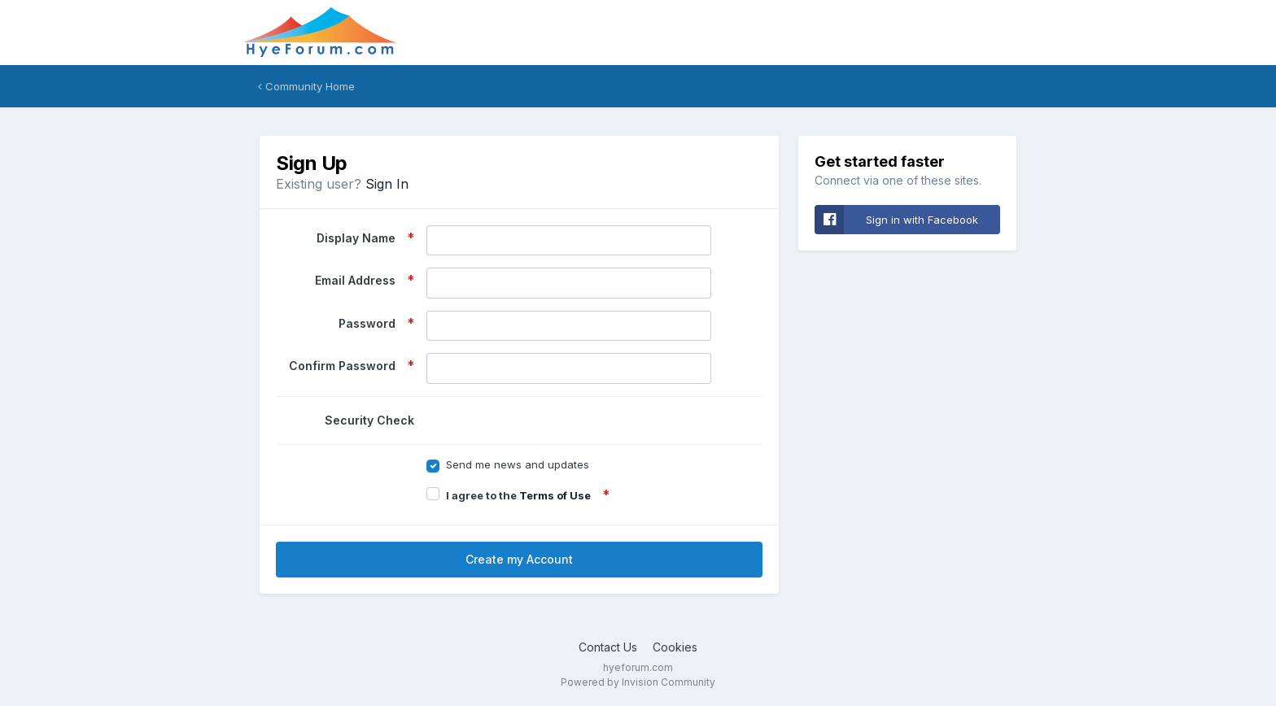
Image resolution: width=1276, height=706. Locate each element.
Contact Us (608, 647)
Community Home (306, 86)
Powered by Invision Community (638, 682)
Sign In (387, 184)
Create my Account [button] (519, 559)
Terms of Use (555, 495)
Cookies (675, 647)
